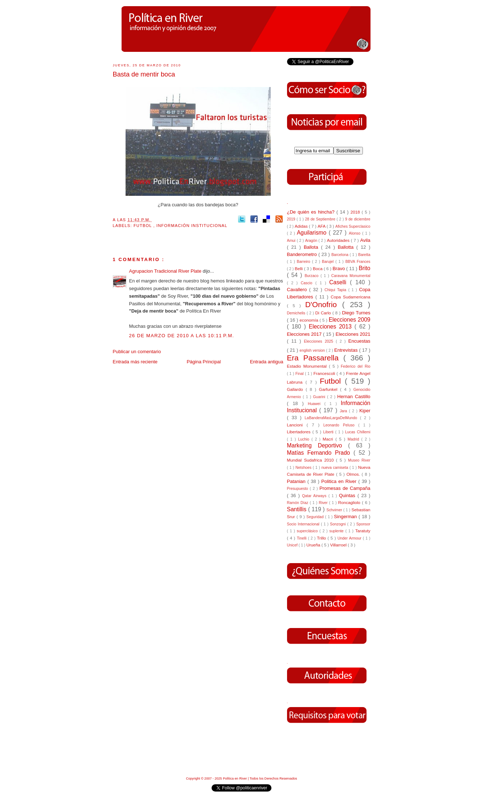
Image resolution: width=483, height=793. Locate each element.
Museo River (359, 460)
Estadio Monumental (308, 366)
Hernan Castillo (353, 396)
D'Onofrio (323, 304)
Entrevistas (346, 350)
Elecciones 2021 (353, 334)
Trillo (322, 538)
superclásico (308, 531)
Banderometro (303, 254)
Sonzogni (338, 524)
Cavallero (298, 289)
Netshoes (304, 468)
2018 (356, 212)
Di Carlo (323, 312)
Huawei (316, 404)
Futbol (144, 225)
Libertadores (299, 431)
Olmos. (354, 474)
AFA (322, 226)
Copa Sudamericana (350, 296)
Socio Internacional (304, 524)
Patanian (297, 481)
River (324, 503)
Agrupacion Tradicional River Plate (166, 271)
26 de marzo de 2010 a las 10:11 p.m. (181, 335)
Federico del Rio (356, 366)
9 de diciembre (358, 219)
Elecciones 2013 (332, 326)
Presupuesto (298, 489)
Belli (299, 268)
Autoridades (339, 240)
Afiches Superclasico (353, 226)
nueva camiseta (335, 468)
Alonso (355, 233)
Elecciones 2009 (350, 320)
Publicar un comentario (137, 351)
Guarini (320, 397)
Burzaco (312, 276)
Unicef (293, 545)
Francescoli (325, 373)
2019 (292, 219)
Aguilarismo (313, 233)
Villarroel (339, 544)
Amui (292, 241)
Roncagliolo (350, 502)
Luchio (304, 439)
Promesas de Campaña (344, 488)
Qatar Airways (315, 496)
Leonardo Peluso (340, 425)
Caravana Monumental (351, 276)
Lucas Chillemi (358, 432)
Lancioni (297, 424)
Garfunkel (329, 389)
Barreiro (304, 262)
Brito (364, 268)
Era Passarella (315, 358)
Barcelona (340, 255)
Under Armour (350, 538)
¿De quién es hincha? (311, 212)
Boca (318, 268)
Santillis (297, 509)
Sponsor (363, 524)
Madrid (354, 439)
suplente (337, 531)
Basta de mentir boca (144, 74)
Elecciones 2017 (305, 334)
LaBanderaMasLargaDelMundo (332, 418)
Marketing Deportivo (317, 445)
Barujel (328, 262)
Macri (329, 439)
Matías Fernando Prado (320, 453)
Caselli (339, 282)
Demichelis (297, 313)
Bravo (339, 268)
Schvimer (334, 510)
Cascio (308, 283)
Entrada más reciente (135, 361)
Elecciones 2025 (320, 341)
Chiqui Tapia (336, 290)
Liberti (329, 432)
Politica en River (339, 481)
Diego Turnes (356, 312)
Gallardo (296, 389)
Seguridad (315, 517)
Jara (344, 411)
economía (310, 320)
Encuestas (359, 341)
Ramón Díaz (298, 503)
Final (300, 374)
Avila (365, 240)
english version (313, 350)
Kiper (364, 410)
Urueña (314, 544)
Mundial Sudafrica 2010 (311, 460)
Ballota (312, 247)
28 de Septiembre (321, 219)
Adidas (302, 226)
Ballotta (347, 247)
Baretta (364, 255)
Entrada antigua (266, 361)
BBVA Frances (358, 262)
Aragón (312, 241)
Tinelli (302, 538)
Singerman (346, 516)
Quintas (348, 495)
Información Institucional (192, 225)
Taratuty (363, 530)
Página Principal (204, 361)
